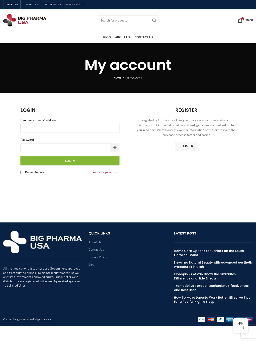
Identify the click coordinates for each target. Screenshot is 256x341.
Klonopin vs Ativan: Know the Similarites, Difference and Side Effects (205, 276)
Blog (91, 264)
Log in (70, 160)
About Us (94, 242)
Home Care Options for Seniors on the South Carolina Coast (209, 253)
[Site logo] (24, 20)
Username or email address (39, 120)
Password (28, 139)
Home (117, 77)
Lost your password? (105, 172)
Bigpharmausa (43, 319)
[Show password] (114, 147)
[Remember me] (21, 172)
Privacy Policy (97, 257)
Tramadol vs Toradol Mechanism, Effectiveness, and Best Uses (211, 288)
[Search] (128, 20)
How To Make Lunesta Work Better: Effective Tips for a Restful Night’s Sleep (212, 300)
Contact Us (96, 249)
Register (186, 146)
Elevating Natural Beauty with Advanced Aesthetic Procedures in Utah (213, 265)
